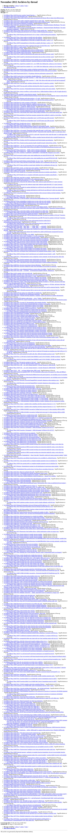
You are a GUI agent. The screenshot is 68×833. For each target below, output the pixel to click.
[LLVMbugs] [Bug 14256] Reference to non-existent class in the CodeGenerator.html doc (29, 109)
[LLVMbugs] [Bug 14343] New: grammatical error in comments (20, 433)
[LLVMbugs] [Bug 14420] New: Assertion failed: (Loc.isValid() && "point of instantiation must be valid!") (30, 678)
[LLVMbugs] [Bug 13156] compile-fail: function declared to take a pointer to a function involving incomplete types (32, 659)
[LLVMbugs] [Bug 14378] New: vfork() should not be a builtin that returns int (23, 555)
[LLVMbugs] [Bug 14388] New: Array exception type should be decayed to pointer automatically (28, 583)
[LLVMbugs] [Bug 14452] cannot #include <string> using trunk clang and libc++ (27, 762)
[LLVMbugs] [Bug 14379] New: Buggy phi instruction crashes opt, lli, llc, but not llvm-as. (26, 559)
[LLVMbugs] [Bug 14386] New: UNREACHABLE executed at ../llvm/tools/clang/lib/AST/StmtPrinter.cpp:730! (32, 570)
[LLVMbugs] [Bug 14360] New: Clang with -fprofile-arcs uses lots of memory (23, 498)
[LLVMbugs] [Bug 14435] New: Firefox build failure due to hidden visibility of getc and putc (27, 714)
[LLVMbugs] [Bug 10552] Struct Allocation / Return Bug (18, 702)
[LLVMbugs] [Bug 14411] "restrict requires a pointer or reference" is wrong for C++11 (28, 646)
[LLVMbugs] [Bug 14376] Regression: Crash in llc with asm (22, 551)
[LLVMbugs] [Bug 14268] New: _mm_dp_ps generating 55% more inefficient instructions (26, 145)
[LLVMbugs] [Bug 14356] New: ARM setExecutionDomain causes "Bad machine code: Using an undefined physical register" (35, 483)
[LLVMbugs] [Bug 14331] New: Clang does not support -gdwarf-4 (20, 390)
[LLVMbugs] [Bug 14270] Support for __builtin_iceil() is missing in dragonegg (26, 151)
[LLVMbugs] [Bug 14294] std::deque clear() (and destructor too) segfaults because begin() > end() (31, 254)
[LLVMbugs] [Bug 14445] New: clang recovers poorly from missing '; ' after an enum (25, 739)
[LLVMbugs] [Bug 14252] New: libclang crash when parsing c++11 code (22, 98)
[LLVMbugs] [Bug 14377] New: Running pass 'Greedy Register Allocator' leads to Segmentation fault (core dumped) (33, 552)
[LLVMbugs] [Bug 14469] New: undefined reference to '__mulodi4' (20, 807)
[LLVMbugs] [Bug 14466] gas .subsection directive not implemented (24, 805)
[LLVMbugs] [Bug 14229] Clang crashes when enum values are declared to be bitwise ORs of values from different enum (34, 18)
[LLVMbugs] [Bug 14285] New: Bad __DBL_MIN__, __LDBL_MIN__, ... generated (25, 226)
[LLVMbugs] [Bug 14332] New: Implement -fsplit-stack (18, 392)
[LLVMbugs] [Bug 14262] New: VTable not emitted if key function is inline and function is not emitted (29, 127)
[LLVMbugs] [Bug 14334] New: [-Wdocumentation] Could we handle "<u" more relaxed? (26, 398)
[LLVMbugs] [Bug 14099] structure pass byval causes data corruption (21, 631)
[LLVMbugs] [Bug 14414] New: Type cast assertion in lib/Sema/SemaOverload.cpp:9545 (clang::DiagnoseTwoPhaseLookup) (35, 656)
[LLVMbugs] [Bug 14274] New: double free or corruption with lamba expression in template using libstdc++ (31, 172)
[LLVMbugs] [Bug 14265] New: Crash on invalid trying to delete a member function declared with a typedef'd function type (34, 137)
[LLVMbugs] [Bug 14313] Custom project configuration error (22, 326)
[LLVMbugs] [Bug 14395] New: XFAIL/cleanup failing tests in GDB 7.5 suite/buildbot (25, 599)
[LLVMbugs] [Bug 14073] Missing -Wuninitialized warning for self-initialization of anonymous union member (31, 466)
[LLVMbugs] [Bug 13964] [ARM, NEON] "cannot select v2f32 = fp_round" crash (24, 487)
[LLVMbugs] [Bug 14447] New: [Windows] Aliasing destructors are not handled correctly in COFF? (29, 746)
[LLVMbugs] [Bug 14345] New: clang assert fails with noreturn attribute (22, 437)
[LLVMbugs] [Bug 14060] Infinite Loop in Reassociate (17, 548)
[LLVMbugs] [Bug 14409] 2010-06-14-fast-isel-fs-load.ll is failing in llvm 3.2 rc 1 (27, 642)
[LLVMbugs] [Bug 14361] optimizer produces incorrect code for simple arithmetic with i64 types (31, 502)
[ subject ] (17, 5)
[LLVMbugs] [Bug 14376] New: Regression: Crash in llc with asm (20, 549)
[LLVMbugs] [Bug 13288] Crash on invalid (15, 170)
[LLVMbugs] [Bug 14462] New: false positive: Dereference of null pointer (22, 791)
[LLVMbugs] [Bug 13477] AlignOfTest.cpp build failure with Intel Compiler (23, 320)
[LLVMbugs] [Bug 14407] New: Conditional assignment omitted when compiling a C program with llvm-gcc (31, 633)
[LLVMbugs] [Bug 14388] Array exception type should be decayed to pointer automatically (29, 584)
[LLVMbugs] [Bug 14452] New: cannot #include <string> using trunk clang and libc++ (25, 760)
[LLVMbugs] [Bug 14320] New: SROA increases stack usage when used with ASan (24, 347)
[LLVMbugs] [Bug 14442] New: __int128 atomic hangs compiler (20, 734)
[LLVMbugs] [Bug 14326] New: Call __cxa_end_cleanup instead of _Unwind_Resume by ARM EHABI (30, 365)
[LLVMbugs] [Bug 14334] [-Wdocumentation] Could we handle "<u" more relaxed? (28, 399)
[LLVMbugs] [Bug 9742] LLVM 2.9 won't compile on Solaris (19, 319)
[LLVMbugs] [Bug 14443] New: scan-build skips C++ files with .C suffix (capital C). (25, 735)
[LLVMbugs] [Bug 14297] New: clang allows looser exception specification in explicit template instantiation (31, 262)
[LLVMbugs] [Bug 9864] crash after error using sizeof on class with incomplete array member (27, 274)
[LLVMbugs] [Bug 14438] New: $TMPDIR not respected (18, 724)
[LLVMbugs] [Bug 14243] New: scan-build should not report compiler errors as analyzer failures (28, 59)
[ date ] (26, 5)
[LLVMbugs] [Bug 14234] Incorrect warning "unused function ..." (20, 15)
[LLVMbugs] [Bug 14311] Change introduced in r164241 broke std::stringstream (27, 310)
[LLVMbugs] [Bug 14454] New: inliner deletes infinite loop (19, 769)
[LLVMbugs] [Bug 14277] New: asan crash (14, 195)
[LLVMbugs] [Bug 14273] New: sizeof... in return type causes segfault (21, 167)
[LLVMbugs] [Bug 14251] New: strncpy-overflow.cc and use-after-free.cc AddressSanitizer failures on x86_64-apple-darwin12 (35, 91)
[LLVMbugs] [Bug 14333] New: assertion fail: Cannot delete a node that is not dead (24, 395)
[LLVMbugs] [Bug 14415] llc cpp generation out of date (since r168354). (25, 663)
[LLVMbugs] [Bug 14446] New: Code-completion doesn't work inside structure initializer (26, 742)
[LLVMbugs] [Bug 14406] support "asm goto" (18, 630)
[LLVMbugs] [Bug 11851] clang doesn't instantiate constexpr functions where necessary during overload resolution (32, 192)
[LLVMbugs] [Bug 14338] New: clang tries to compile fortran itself (20, 415)
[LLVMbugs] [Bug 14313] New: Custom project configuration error (20, 324)
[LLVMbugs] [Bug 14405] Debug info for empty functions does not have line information (29, 627)
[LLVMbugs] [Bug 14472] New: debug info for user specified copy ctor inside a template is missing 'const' (30, 813)
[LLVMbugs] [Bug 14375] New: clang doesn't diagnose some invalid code (22, 546)
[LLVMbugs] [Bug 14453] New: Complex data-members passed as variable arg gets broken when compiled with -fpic (33, 763)
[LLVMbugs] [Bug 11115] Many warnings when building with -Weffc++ (22, 316)
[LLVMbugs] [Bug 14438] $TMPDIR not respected (20, 726)
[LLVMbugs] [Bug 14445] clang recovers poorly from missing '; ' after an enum (26, 741)
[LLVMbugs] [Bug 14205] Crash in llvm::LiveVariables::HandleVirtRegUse (23, 76)
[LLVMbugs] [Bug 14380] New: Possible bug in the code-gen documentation (23, 560)
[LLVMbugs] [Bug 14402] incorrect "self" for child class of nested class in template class (29, 619)
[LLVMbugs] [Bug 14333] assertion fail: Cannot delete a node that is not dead (26, 397)
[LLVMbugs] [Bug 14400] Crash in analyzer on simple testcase (22, 616)
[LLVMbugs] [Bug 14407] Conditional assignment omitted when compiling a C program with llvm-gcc (32, 635)
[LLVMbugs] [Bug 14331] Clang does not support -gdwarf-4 (22, 391)
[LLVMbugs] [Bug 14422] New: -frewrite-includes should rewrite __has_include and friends (27, 688)
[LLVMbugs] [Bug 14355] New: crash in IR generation (17, 480)
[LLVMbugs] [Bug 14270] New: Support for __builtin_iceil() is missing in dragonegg (25, 149)
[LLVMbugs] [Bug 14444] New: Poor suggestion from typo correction (21, 738)
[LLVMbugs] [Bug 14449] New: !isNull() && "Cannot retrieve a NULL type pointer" (25, 757)
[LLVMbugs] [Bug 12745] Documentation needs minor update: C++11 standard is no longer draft (28, 417)
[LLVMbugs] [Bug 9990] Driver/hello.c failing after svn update (19, 598)
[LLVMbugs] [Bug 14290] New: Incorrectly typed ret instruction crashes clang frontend (25, 241)
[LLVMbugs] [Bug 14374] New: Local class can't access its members (21, 544)
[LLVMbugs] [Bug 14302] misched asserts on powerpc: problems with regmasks (27, 279)
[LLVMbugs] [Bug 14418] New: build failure (15, 674)
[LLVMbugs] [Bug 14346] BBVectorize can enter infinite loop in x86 (24, 440)
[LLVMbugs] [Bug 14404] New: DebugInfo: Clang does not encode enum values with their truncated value (30, 623)
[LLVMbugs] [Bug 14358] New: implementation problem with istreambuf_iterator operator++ (27, 490)
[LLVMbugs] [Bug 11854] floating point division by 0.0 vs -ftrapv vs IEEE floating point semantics (28, 31)
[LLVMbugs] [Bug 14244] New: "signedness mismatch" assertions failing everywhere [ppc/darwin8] (29, 61)
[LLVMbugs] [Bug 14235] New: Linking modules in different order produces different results (27, 22)
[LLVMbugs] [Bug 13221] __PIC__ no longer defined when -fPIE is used (22, 370)
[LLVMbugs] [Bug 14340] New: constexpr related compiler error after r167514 (23, 423)
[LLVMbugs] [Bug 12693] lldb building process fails (17, 689)
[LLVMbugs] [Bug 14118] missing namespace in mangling (18, 23)
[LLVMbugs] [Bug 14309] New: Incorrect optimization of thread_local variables (24, 305)
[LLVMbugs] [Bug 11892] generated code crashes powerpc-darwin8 (21, 580)
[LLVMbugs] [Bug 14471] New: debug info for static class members (21, 812)
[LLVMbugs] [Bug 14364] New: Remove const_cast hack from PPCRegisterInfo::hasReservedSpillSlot (29, 513)
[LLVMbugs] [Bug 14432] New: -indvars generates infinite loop (20, 703)
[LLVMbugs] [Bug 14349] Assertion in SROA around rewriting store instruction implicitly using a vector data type (35, 447)
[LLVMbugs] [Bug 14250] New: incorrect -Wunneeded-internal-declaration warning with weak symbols (29, 88)
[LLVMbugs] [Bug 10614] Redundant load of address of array (19, 323)
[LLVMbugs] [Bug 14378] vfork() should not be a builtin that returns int (25, 556)
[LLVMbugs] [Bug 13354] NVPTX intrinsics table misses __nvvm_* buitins (23, 298)
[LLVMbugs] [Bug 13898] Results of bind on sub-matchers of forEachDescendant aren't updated (28, 345)
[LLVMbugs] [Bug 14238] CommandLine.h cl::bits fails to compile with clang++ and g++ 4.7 (30, 43)
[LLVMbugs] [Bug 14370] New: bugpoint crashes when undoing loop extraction (24, 527)
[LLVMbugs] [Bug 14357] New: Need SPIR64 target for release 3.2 (20, 485)
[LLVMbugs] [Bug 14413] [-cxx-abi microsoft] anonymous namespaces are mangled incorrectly (30, 653)
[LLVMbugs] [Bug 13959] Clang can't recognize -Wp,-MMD (19, 234)
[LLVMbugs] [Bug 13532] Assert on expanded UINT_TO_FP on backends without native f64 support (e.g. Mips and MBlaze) (35, 372)
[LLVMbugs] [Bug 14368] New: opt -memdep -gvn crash (18, 523)
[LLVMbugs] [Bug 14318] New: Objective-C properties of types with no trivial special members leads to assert (31, 337)
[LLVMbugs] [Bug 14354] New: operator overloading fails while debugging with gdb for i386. (27, 478)
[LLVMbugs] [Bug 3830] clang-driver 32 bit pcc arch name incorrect (21, 394)
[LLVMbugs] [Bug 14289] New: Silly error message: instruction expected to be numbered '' (26, 238)
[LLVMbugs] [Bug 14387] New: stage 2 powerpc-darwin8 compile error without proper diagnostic (28, 581)
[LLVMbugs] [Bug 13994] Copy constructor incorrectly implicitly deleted (22, 781)
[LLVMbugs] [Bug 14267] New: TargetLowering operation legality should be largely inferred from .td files (30, 143)
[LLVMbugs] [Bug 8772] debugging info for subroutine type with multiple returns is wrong (26, 169)
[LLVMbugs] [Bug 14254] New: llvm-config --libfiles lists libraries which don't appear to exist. (27, 105)
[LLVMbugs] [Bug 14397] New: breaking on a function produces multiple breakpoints (25, 605)
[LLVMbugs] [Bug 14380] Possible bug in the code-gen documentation (24, 562)
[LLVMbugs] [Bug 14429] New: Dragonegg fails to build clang (19, 696)
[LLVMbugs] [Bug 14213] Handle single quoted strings (17, 52)
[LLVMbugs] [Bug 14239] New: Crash (13, 48)
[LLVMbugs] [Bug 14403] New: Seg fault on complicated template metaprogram (24, 620)
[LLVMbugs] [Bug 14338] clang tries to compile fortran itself (22, 416)
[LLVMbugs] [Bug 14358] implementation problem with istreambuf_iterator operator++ (29, 491)
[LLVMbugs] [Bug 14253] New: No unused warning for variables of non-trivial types (25, 104)
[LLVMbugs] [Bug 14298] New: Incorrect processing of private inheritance (22, 265)
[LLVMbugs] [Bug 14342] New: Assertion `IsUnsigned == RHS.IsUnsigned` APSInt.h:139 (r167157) (29, 427)
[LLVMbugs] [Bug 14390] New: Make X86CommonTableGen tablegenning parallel (25, 589)
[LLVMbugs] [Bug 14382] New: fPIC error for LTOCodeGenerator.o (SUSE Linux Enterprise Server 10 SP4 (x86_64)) (33, 566)
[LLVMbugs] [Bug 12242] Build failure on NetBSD (17, 313)
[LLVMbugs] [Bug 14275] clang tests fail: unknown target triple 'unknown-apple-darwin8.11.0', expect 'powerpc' (35, 184)
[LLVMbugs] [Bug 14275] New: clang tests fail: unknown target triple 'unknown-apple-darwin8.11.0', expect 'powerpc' (33, 181)
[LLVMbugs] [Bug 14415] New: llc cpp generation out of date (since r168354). (23, 662)
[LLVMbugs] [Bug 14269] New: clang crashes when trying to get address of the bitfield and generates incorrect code (33, 147)
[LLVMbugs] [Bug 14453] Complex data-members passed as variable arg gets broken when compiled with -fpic (34, 766)
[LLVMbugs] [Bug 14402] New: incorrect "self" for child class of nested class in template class (27, 617)
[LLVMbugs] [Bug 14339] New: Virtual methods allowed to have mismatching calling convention (28, 420)
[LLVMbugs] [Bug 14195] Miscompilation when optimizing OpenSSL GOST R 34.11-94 (26, 521)
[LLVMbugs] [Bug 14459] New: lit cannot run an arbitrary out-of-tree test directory (24, 785)
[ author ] (22, 5)
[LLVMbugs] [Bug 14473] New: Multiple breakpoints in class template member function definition (28, 816)
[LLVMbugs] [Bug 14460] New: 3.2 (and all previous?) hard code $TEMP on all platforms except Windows (30, 787)
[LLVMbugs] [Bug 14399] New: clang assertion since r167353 (19, 610)
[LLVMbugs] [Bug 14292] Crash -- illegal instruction (20, 247)
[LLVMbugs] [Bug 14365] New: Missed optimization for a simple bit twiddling (23, 516)
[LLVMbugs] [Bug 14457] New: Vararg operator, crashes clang (19, 780)
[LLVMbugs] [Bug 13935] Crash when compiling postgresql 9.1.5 (20, 670)
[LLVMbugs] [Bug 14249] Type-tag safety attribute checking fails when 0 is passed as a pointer (30, 86)
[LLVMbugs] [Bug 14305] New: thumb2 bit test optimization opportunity (22, 294)
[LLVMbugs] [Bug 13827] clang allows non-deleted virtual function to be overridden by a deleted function (30, 458)
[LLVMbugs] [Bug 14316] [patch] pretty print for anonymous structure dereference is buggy (30, 334)
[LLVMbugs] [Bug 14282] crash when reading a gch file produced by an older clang (28, 212)
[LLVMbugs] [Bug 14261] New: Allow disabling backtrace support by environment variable (26, 126)
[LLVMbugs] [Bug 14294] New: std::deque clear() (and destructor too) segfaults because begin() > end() (30, 251)
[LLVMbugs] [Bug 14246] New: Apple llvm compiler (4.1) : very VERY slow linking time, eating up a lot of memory (33, 63)
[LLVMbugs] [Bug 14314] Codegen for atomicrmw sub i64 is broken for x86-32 (27, 329)
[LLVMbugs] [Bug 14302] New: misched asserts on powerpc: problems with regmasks (25, 277)
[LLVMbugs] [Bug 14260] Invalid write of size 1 (19, 124)
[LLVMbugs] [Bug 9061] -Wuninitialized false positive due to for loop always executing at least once (29, 469)
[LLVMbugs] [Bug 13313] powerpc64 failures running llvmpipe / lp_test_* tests (24, 161)
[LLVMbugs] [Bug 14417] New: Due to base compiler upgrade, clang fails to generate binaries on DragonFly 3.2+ (32, 671)
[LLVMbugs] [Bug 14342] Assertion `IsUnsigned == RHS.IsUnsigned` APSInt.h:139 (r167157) (30, 430)
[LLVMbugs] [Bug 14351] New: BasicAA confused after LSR (19, 471)
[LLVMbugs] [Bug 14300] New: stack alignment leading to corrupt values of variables (25, 269)
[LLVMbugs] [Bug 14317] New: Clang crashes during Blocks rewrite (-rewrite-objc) (25, 335)
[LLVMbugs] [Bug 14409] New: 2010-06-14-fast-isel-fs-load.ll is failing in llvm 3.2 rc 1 (26, 641)
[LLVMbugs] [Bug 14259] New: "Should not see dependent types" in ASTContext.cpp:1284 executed (29, 118)
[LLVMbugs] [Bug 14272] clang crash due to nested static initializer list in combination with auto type (32, 165)
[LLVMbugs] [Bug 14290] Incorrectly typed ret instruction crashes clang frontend (27, 242)
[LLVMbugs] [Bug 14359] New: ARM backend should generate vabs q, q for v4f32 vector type (27, 494)
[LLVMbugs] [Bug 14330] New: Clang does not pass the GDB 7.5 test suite (22, 388)
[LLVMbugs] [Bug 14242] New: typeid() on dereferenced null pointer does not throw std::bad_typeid (29, 54)
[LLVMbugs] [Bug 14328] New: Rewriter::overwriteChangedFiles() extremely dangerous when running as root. (31, 380)
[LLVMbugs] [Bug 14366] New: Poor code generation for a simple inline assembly (24, 517)
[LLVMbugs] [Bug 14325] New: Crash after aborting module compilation (22, 363)
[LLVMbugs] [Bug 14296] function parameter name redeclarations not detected (26, 260)
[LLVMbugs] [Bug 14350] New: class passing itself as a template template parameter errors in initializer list (30, 460)
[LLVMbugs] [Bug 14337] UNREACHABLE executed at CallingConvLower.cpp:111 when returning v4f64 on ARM (36, 412)
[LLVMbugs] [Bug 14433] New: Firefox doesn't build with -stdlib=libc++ (22, 706)
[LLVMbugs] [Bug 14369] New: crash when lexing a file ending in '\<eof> (22, 524)
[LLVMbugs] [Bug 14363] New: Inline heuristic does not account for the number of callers (26, 512)
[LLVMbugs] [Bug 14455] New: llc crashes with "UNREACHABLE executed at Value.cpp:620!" (28, 771)
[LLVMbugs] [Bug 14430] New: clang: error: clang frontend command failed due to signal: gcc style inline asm (31, 698)
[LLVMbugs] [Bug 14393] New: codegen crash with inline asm (19, 595)
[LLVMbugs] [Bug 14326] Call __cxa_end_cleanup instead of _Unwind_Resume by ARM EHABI (31, 367)
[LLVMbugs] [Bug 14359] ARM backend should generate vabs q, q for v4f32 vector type (29, 495)
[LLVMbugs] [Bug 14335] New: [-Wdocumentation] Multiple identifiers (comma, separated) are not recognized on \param (34, 401)
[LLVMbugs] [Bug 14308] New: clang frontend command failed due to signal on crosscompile (27, 304)
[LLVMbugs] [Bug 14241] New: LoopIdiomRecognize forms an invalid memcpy (24, 50)
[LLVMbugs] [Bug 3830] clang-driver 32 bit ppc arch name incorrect (21, 577)
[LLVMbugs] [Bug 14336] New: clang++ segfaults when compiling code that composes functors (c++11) (30, 403)
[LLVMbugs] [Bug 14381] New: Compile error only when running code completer (24, 563)
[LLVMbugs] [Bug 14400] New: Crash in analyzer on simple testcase (21, 614)
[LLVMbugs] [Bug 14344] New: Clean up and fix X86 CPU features (21, 434)
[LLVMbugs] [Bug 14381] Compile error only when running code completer (26, 564)
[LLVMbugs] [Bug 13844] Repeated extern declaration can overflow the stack (23, 603)
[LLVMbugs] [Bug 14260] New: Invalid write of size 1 (17, 123)
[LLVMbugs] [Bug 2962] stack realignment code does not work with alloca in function (25, 422)
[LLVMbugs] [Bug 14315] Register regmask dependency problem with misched (26, 331)
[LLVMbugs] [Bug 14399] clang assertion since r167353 (21, 612)
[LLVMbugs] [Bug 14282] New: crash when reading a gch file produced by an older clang (26, 211)
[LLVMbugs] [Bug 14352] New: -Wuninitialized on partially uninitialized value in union (26, 473)
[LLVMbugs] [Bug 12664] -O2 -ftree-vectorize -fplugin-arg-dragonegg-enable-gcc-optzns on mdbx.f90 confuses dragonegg (34, 744)
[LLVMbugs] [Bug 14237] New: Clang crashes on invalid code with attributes (23, 37)
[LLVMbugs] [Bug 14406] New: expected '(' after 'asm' (17, 628)
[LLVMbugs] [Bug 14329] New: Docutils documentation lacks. (19, 385)
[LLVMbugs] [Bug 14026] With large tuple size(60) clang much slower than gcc (24, 737)
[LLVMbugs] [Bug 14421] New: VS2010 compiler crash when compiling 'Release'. (24, 684)
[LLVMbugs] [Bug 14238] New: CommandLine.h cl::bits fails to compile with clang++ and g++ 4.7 (28, 40)
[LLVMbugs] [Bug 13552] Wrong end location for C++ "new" (19, 180)
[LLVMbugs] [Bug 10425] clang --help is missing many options (19, 317)
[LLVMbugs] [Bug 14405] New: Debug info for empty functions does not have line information (27, 626)
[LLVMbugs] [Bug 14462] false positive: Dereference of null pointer (24, 792)
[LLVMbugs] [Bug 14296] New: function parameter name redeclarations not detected (25, 259)
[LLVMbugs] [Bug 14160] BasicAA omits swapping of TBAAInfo (20, 102)
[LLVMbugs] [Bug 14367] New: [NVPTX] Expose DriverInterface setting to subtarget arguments (28, 519)
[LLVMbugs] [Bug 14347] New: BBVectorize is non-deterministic (20, 441)
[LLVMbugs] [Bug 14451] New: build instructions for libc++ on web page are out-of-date (26, 759)
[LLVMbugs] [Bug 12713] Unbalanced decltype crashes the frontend (21, 213)
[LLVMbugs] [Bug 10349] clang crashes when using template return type (22, 576)
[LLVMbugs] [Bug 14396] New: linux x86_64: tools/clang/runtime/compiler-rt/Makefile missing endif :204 (30, 601)
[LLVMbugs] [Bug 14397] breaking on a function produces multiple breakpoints (27, 606)
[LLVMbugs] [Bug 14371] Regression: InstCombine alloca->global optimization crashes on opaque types (33, 531)
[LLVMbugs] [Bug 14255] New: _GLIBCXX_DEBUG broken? (19, 106)
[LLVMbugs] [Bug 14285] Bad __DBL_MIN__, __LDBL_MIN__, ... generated (27, 227)
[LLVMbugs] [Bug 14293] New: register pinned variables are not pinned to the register (25, 248)
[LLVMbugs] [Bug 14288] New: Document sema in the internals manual (22, 237)
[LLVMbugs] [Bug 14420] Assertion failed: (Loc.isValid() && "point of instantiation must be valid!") (32, 681)
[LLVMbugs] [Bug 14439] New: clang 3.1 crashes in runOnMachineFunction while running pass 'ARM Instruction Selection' (35, 727)
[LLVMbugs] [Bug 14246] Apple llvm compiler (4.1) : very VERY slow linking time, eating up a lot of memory (34, 66)
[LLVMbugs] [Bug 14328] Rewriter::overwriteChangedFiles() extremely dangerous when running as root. (33, 383)
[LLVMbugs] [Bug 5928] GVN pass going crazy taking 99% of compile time (23, 292)
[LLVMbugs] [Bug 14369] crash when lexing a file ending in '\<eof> (24, 526)
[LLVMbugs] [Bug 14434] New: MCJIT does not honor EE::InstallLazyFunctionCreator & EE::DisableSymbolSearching (34, 712)
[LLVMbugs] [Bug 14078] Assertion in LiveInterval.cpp (18, 520)
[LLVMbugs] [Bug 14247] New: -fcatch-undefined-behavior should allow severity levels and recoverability (30, 70)
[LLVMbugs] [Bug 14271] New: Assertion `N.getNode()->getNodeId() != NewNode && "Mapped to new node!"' (32, 152)
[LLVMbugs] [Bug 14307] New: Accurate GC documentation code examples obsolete (25, 302)
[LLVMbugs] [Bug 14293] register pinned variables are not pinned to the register (27, 249)
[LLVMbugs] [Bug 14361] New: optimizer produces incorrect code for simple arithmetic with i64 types (29, 499)
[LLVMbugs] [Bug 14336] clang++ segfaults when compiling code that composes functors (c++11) (31, 406)
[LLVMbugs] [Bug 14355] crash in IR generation (19, 481)
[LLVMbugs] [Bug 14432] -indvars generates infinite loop (21, 705)
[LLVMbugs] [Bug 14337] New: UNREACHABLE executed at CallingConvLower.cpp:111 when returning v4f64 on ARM (34, 409)
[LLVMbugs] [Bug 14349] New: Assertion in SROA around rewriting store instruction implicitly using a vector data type (34, 444)
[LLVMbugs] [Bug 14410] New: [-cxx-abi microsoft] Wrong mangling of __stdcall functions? (27, 644)
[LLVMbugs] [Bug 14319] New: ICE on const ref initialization (19, 342)
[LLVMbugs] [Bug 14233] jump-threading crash (16, 16)
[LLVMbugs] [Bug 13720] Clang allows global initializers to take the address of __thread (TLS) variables (30, 476)
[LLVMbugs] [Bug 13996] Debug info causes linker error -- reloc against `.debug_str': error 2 (27, 558)
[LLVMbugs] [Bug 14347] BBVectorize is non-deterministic (22, 442)
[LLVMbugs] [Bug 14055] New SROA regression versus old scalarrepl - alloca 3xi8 (24, 613)
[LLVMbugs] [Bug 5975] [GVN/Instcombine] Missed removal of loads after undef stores (26, 280)
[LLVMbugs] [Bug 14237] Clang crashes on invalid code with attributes (25, 38)
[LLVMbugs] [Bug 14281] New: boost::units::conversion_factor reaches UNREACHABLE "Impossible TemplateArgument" (35, 208)
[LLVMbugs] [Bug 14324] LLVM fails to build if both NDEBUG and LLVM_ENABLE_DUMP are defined (33, 359)
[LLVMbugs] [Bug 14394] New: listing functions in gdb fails (19, 596)
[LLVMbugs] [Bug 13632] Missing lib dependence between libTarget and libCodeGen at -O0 (27, 505)
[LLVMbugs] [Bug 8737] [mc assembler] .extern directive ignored (20, 94)
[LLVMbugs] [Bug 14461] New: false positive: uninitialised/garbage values (22, 789)
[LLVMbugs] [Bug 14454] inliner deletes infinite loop (20, 770)
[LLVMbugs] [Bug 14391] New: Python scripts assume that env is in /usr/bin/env (24, 591)
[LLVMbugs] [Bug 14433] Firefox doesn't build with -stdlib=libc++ (23, 707)
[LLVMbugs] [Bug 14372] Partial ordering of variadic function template (25, 535)
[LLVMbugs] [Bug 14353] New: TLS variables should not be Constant (21, 474)
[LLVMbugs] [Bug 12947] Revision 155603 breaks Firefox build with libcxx (23, 709)
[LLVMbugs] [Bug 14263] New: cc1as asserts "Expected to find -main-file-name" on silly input (27, 130)
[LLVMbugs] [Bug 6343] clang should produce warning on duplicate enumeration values (26, 69)
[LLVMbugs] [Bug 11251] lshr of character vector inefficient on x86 (21, 315)
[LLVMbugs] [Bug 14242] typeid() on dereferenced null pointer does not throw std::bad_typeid (30, 56)
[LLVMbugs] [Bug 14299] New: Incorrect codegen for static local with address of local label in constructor (30, 266)
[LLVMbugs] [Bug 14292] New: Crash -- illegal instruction (18, 245)
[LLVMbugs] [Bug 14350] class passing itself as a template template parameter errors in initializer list (32, 463)
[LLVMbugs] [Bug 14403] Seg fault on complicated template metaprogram (25, 621)
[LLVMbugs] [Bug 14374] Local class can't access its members (22, 545)
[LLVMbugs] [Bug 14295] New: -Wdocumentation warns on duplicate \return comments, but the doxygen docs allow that (34, 256)
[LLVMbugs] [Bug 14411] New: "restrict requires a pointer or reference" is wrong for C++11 (27, 645)
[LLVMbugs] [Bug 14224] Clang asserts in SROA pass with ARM (20, 588)
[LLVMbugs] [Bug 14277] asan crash (16, 197)
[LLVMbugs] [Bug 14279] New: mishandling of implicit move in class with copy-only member (27, 201)
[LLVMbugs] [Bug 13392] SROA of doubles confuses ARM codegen (21, 578)
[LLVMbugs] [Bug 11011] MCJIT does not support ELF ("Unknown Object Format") (25, 322)
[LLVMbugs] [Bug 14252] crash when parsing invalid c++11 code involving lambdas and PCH (30, 99)
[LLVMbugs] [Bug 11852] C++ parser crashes (15, 47)
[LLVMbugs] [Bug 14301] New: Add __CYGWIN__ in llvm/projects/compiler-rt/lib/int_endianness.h (29, 270)
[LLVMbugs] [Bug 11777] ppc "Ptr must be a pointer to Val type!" (20, 362)
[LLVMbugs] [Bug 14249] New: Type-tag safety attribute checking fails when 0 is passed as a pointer (29, 83)
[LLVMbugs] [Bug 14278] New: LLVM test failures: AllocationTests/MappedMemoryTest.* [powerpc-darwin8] (31, 198)
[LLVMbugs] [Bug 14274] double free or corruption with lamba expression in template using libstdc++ (32, 174)
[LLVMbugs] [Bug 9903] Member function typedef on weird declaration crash (23, 492)
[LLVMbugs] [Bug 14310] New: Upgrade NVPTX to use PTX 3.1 (20, 308)
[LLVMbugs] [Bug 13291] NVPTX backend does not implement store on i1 (22, 419)
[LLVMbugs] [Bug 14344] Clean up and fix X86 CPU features (22, 435)
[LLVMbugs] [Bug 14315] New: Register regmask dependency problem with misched (25, 330)
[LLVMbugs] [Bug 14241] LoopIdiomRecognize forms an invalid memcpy (25, 51)
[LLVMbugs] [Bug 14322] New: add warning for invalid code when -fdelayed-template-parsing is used (29, 353)
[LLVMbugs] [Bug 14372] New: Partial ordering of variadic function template (23, 534)
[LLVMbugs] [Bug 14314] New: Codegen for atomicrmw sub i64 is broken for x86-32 (25, 327)
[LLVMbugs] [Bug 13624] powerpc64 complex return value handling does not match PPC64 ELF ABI (29, 155)
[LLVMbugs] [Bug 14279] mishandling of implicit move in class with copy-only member (29, 202)
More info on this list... (10, 7)
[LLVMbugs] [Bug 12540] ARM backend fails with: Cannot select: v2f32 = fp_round (25, 488)
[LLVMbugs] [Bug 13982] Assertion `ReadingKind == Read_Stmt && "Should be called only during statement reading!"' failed (35, 455)
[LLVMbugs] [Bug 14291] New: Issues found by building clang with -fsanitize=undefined (26, 244)
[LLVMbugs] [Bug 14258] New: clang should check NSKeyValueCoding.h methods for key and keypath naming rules (33, 112)
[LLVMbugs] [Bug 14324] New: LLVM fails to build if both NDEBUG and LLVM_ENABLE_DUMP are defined (32, 356)
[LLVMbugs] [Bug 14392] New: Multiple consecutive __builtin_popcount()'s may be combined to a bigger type (31, 592)
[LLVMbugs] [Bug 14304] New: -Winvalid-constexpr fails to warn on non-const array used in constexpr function (32, 287)
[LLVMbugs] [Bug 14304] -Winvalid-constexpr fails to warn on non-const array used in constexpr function (33, 290)
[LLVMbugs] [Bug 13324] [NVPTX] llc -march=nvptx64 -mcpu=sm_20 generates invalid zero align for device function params (35, 299)
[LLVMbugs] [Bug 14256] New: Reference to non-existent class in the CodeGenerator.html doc (27, 108)
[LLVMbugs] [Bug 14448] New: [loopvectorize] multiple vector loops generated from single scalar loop (29, 749)
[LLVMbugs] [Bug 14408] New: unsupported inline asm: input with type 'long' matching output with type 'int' (31, 638)
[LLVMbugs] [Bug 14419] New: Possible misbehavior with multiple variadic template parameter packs (29, 676)
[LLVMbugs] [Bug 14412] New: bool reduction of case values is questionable (23, 648)
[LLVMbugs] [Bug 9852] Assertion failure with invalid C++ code (20, 276)
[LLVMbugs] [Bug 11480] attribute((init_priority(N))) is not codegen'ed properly (24, 179)
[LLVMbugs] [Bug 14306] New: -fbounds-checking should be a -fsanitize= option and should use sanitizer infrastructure (33, 295)
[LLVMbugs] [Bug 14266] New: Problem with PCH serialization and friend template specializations (28, 140)
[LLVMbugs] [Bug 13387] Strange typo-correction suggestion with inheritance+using (25, 569)
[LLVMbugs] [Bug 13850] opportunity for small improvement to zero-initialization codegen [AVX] (28, 664)
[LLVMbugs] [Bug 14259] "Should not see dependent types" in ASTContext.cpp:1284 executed (30, 120)
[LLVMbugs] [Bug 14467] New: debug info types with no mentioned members (23, 806)
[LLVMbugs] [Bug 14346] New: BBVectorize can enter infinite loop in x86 (22, 438)
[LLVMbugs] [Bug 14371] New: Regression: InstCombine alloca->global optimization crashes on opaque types (31, 528)
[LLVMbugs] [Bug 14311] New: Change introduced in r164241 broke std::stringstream (25, 309)
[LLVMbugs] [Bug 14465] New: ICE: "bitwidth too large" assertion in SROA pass (24, 800)
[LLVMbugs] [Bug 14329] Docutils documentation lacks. (21, 387)
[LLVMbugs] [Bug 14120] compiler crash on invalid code (18, 273)
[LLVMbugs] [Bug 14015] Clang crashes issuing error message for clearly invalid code (25, 30)
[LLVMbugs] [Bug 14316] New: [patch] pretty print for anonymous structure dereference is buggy (28, 333)
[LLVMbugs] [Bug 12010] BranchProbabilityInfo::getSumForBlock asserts (22, 312)
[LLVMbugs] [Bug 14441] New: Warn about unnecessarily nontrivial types (22, 732)
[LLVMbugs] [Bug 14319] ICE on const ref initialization (21, 344)
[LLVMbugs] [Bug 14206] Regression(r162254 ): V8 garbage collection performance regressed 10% (29, 73)
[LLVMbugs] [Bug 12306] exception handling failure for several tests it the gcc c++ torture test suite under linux (32, 777)
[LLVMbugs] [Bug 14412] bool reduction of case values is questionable (24, 649)
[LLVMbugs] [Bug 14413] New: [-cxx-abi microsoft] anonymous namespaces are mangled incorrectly (29, 651)
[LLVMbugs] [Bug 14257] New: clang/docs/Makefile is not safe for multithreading (24, 111)
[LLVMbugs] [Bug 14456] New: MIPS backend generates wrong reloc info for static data (26, 775)
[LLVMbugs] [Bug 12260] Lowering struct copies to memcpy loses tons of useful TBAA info (27, 45)
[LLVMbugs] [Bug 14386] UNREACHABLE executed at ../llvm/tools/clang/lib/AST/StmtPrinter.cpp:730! (33, 573)
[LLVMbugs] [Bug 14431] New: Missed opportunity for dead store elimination (23, 701)
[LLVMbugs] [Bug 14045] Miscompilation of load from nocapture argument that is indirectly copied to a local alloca (33, 115)
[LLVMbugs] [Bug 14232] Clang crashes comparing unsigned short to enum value (24, 20)
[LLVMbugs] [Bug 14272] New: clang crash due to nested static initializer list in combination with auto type (30, 162)
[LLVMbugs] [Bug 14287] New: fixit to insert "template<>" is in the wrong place (24, 236)
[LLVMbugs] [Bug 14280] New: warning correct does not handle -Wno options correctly (26, 206)
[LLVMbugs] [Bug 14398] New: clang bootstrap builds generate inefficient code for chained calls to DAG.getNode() (33, 608)
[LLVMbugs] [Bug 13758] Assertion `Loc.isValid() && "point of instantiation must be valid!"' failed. (29, 685)
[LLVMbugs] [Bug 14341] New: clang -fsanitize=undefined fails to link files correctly (25, 424)
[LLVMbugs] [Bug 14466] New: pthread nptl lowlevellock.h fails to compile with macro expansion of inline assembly (33, 802)
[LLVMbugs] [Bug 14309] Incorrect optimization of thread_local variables (25, 306)
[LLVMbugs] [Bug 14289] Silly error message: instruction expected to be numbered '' (28, 240)
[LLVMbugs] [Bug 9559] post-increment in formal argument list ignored (22, 426)
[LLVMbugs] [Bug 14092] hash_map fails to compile (17, 177)
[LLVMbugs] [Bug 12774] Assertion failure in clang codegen (19, 496)
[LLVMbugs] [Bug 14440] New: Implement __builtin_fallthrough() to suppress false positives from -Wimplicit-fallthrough (34, 730)
